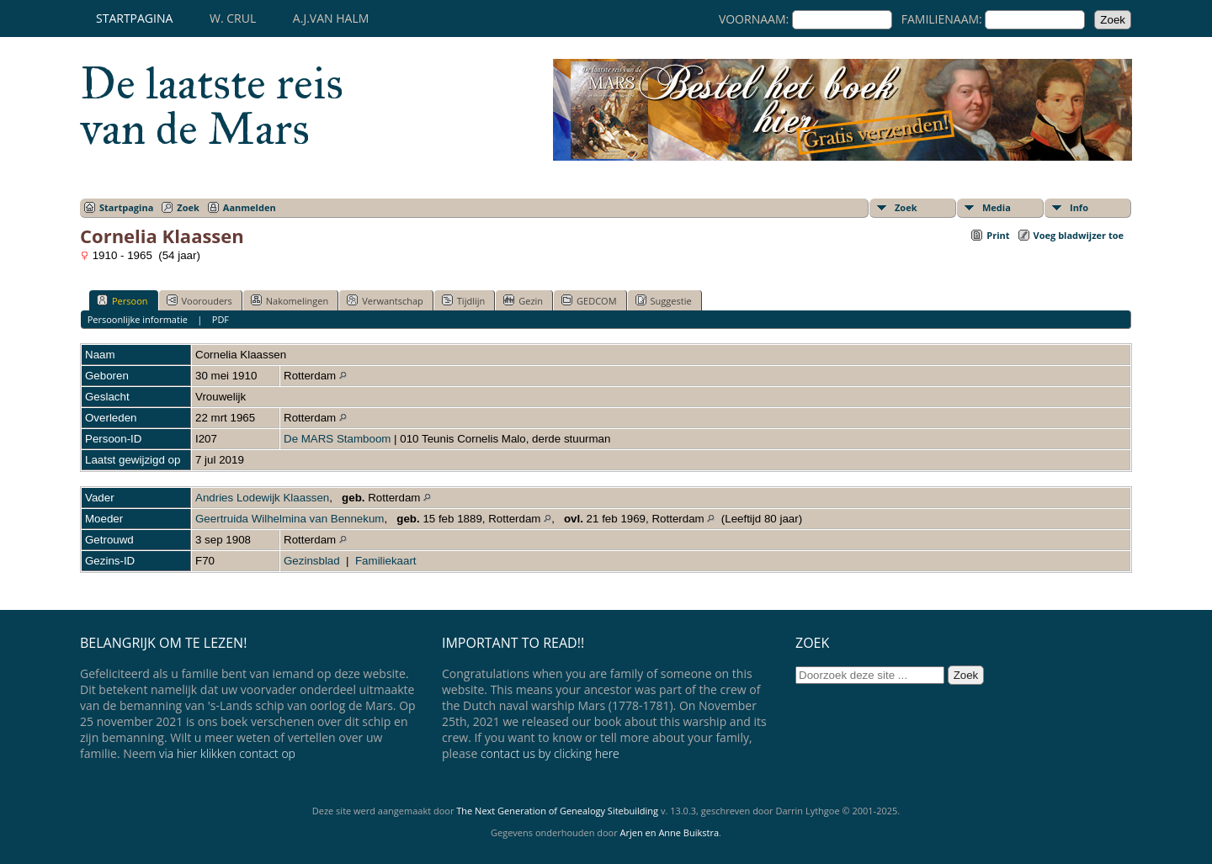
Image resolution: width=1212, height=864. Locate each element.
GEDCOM (588, 300)
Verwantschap (385, 300)
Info (1079, 207)
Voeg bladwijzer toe (1079, 235)
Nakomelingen (289, 300)
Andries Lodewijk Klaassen (262, 497)
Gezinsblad (312, 560)
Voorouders (199, 300)
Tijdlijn (463, 300)
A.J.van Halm (331, 18)
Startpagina (134, 18)
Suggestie (663, 300)
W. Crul (233, 18)
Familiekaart (386, 560)
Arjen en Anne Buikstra (669, 832)
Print (997, 235)
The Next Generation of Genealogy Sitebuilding (557, 810)
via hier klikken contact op (227, 753)
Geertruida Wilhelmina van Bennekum (289, 518)
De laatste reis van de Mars (211, 106)
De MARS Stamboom (337, 438)
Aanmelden (249, 207)
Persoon (122, 300)
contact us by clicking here (550, 753)
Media (996, 207)
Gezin (523, 300)
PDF (220, 319)
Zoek (188, 207)
